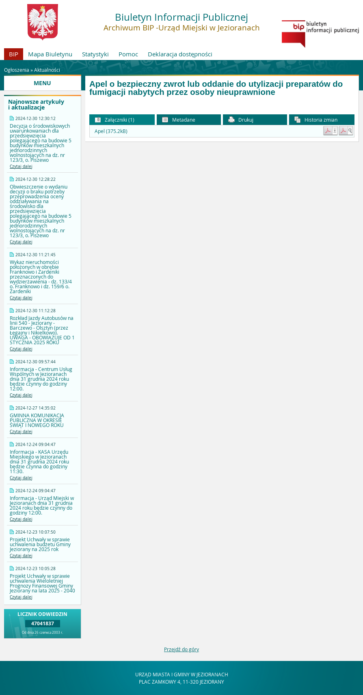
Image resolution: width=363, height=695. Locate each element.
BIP (13, 54)
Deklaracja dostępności (180, 54)
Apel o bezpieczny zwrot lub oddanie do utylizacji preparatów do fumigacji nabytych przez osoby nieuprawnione (216, 88)
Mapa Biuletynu (50, 54)
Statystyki (95, 54)
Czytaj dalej (21, 166)
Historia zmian (315, 119)
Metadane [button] (178, 119)
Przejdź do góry (181, 649)
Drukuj (240, 119)
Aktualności (47, 69)
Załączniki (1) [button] (114, 119)
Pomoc (128, 54)
